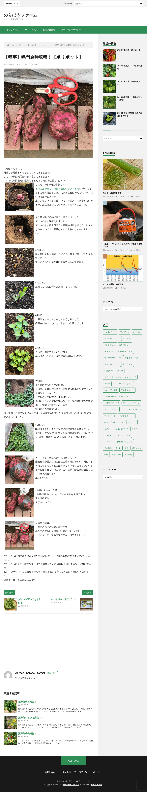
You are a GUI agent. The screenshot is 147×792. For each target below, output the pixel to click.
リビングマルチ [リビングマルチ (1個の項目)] (121, 429)
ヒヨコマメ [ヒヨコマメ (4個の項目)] (123, 396)
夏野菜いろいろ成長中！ (30, 717)
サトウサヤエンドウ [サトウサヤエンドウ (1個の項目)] (112, 358)
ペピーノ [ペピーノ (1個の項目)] (132, 422)
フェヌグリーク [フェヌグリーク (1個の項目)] (110, 409)
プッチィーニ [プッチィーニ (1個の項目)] (110, 416)
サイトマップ (31, 29)
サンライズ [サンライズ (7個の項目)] (127, 364)
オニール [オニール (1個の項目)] (126, 338)
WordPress (96, 784)
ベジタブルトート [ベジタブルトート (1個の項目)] (126, 416)
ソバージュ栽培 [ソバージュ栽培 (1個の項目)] (110, 390)
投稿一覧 (51, 673)
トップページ (13, 29)
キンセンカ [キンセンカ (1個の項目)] (109, 351)
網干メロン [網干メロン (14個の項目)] (136, 448)
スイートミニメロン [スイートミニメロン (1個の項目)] (112, 377)
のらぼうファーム (20, 15)
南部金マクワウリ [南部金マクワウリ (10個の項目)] (124, 441)
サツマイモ (22, 64)
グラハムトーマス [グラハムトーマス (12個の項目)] (124, 351)
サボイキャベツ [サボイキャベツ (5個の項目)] (131, 358)
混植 (138, 250)
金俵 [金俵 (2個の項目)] (106, 454)
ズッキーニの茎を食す (112, 193)
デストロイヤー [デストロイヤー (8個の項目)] (127, 390)
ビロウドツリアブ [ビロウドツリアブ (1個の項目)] (111, 403)
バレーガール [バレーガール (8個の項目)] (110, 396)
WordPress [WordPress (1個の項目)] (124, 332)
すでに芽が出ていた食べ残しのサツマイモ (57, 188)
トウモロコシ (130, 250)
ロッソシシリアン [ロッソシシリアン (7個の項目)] (122, 435)
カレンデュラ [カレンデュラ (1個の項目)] (110, 345)
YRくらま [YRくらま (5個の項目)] (137, 332)
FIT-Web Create (71, 784)
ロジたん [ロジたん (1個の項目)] (108, 435)
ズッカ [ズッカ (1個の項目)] (107, 383)
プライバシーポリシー (71, 29)
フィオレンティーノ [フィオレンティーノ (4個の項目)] (131, 403)
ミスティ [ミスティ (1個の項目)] (108, 429)
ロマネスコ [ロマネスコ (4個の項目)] (109, 441)
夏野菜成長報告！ (27, 701)
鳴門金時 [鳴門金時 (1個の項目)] (128, 454)
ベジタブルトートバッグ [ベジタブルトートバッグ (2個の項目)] (114, 422)
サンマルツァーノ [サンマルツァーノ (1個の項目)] (111, 364)
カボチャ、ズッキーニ (126, 196)
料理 (137, 196)
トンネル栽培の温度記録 (113, 284)
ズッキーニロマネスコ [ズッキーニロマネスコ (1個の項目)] (123, 383)
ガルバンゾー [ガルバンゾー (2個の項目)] (124, 345)
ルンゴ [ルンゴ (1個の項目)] (135, 429)
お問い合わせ (49, 29)
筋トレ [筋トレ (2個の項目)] (118, 448)
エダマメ (120, 250)
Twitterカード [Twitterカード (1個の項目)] (110, 332)
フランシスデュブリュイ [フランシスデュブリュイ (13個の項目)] (131, 409)
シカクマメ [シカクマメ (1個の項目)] (109, 370)
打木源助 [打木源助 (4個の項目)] (108, 448)
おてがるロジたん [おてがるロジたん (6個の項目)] (111, 338)
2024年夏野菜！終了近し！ (76, 3)
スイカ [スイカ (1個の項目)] (120, 370)
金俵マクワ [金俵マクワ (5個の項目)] (116, 454)
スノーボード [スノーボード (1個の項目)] (130, 377)
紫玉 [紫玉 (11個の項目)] (126, 448)
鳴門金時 (34, 64)
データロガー (122, 288)
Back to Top (73, 761)
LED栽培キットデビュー (63, 599)
